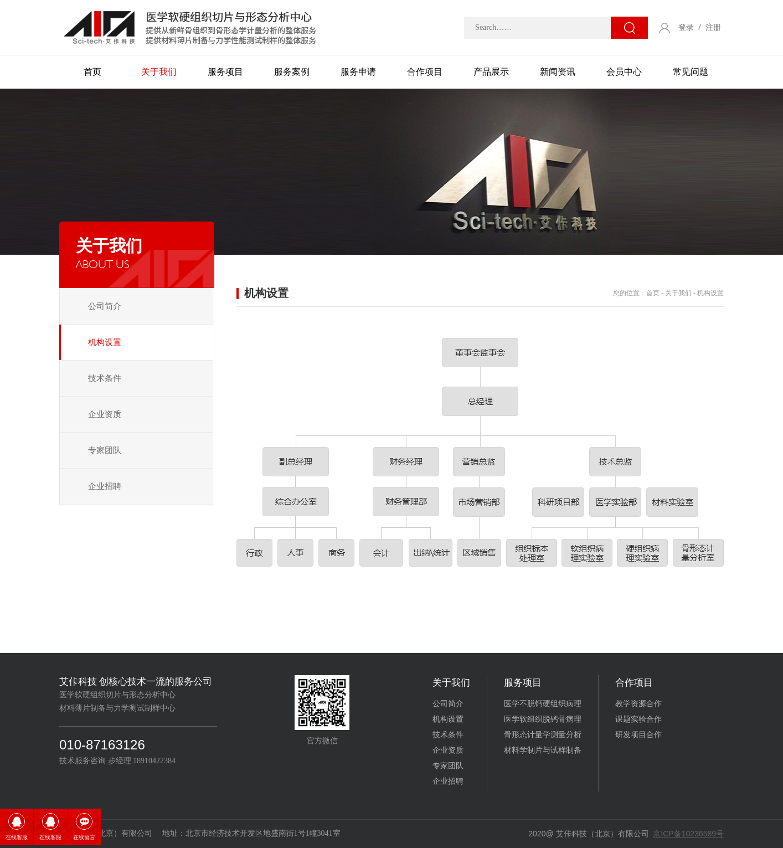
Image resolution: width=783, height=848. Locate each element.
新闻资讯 (557, 71)
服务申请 (358, 71)
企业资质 (104, 414)
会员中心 (624, 71)
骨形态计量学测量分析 (542, 735)
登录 (686, 27)
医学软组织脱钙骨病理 (542, 719)
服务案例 (292, 71)
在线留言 (84, 837)
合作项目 (424, 71)
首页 (92, 71)
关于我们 (159, 71)
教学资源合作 (638, 704)
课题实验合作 (638, 719)
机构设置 (104, 342)
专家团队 (104, 450)
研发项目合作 (638, 735)
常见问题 (690, 71)
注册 (713, 27)
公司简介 (104, 306)
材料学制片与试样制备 (542, 750)
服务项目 (225, 71)
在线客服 (17, 837)
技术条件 (104, 378)
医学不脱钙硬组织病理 (542, 704)
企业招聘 (104, 486)
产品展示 (491, 71)
